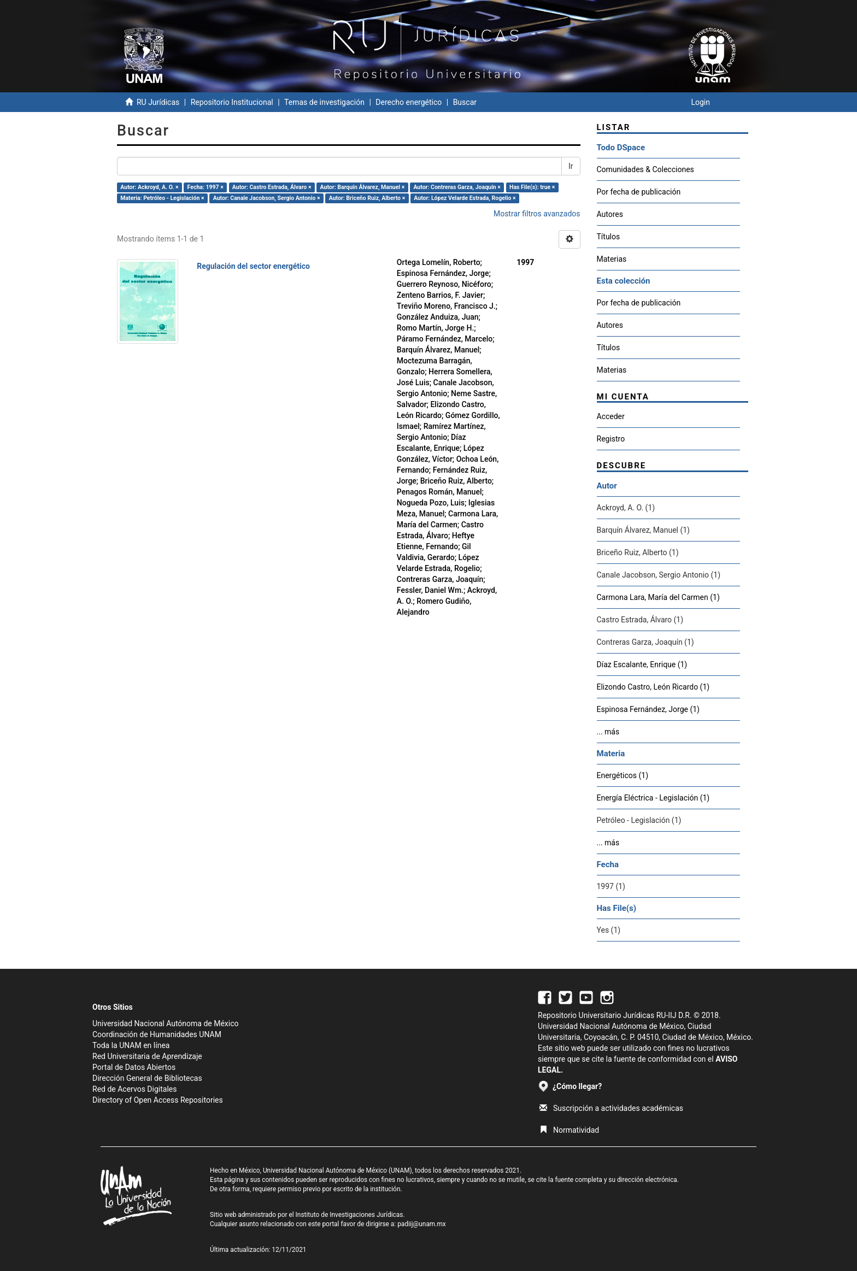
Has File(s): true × (532, 187)
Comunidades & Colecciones (645, 169)
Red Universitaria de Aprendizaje (147, 1056)
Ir (570, 166)
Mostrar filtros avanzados (537, 213)
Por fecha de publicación (639, 191)
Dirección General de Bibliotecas (147, 1078)
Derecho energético (408, 102)
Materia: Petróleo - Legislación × (162, 198)
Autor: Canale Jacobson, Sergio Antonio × (266, 198)
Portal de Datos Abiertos (133, 1067)
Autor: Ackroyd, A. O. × (149, 187)
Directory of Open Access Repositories (157, 1100)
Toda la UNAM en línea (130, 1045)
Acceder (611, 416)
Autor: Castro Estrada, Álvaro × (272, 187)
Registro (611, 438)
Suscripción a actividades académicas (611, 1108)
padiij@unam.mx (421, 1224)
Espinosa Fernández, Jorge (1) (648, 709)
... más (608, 731)
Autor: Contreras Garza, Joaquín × (457, 187)
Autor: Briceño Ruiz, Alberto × (367, 198)
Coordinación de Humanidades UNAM (156, 1034)
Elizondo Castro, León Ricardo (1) (653, 686)
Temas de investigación (324, 102)
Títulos (608, 236)
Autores (610, 214)
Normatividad (569, 1130)
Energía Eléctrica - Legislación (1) (653, 797)
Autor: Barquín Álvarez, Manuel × (362, 187)
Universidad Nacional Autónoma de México (165, 1023)
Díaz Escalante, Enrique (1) (642, 664)
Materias (612, 259)
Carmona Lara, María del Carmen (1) (658, 597)
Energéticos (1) (623, 775)
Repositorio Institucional (232, 102)
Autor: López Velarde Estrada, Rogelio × (464, 198)
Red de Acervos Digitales (134, 1089)
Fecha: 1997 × (205, 187)
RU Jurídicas (158, 102)
